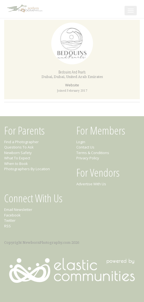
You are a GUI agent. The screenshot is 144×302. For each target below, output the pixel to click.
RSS (7, 225)
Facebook (12, 215)
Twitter (10, 220)
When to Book (16, 163)
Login (80, 141)
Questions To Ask (19, 147)
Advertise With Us (91, 183)
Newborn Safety (18, 152)
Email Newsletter (18, 209)
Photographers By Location (27, 168)
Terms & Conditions (92, 152)
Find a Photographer (21, 141)
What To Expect (17, 157)
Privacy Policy (87, 157)
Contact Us (85, 147)
